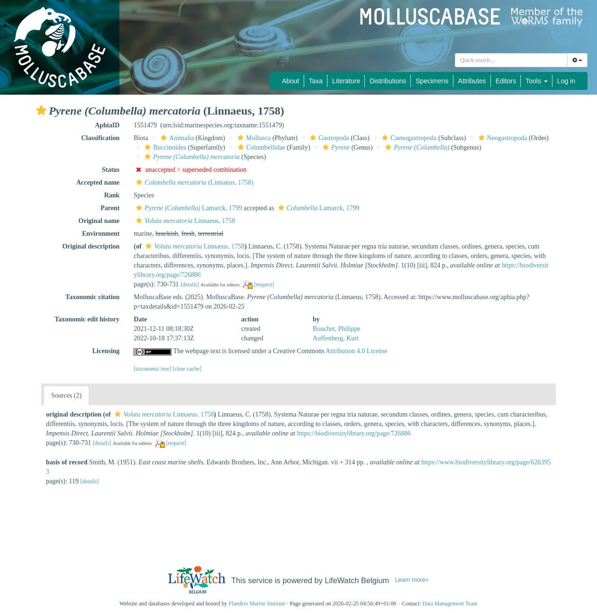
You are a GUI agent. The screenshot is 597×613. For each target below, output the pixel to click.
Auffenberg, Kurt (336, 338)
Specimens (432, 81)
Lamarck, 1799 (188, 208)
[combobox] (511, 60)
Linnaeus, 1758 (184, 220)
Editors (506, 81)
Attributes (472, 81)
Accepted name (97, 182)
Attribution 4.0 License (356, 351)
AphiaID (107, 125)
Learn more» (411, 580)
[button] (41, 110)
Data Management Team (450, 603)
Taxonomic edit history (86, 319)
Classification (100, 138)
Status (110, 169)
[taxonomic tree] (152, 368)
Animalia (176, 138)
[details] (190, 284)
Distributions (388, 81)
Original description (90, 246)
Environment (100, 233)
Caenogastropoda (408, 138)
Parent (109, 208)
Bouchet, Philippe (336, 328)
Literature (346, 81)
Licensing (106, 351)
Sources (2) (66, 395)
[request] (264, 284)
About (290, 81)
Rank (112, 195)
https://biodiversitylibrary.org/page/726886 (354, 433)
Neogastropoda (501, 138)
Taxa (316, 81)
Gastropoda (328, 138)
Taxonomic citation (92, 297)
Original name (99, 220)
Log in (566, 81)
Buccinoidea (164, 147)
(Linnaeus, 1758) (193, 182)
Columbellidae (260, 147)
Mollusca (253, 138)
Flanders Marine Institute (257, 603)
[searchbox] (511, 60)
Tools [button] (536, 81)
